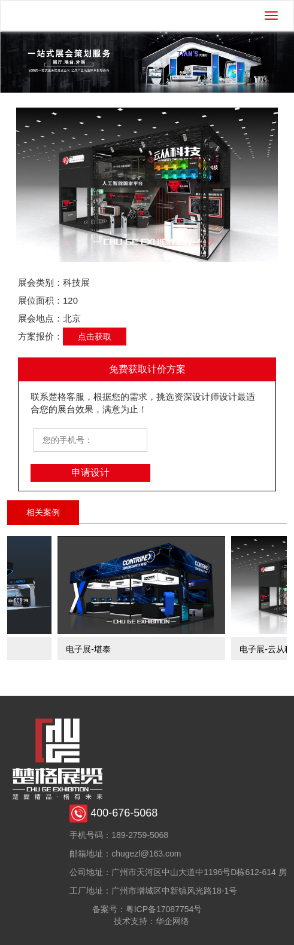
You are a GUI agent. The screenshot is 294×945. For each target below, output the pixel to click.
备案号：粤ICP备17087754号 (147, 909)
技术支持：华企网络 (151, 921)
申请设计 (90, 472)
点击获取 (94, 336)
